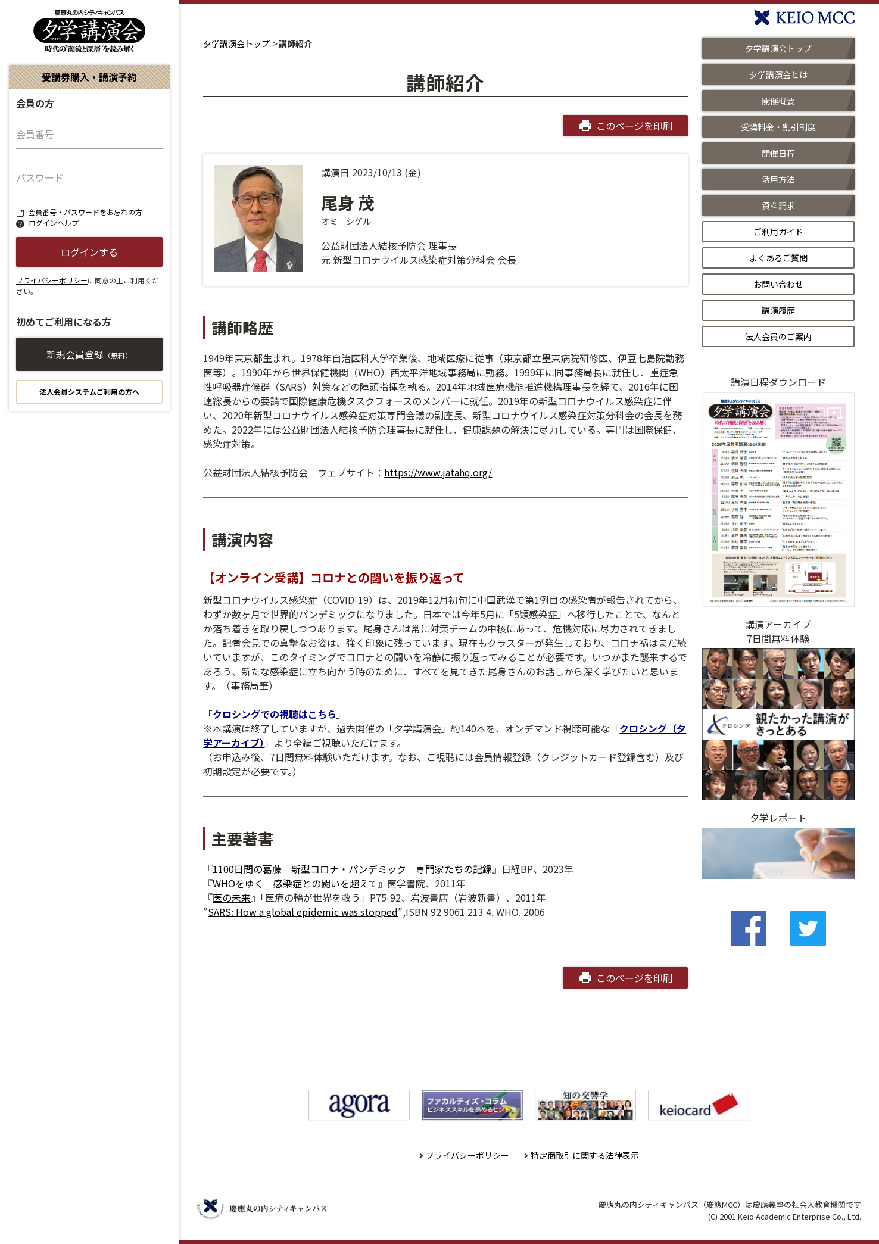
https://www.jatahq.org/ (438, 472)
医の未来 (232, 897)
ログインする (89, 252)
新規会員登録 (89, 354)
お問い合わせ (778, 284)
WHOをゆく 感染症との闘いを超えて (295, 883)
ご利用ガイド (778, 232)
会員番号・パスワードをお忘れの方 (85, 212)
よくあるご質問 (778, 258)
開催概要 (778, 101)
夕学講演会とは (778, 74)
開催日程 (778, 153)
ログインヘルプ (54, 222)
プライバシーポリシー (52, 280)
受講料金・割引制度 (778, 127)
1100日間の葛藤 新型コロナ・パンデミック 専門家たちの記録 (352, 869)
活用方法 (778, 179)
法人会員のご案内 (778, 336)
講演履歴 (778, 310)
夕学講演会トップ (236, 43)
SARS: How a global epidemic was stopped (303, 912)
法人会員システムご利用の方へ (89, 391)
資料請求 (778, 205)
